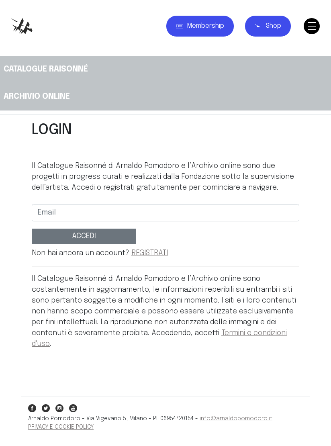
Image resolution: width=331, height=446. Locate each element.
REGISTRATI (149, 253)
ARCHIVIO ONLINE (37, 96)
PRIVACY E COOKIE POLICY (61, 427)
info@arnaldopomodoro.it (236, 418)
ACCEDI (84, 236)
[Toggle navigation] (312, 26)
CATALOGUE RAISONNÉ (46, 69)
